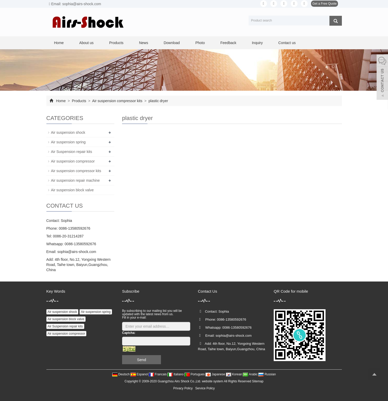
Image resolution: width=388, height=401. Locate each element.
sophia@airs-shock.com (76, 252)
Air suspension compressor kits (117, 101)
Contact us (287, 43)
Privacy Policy (183, 388)
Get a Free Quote (324, 3)
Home (59, 43)
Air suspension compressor (73, 161)
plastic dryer (157, 101)
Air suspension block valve (72, 190)
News (143, 43)
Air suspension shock (68, 132)
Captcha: (128, 333)
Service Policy (205, 388)
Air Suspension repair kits (71, 152)
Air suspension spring (68, 142)
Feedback (228, 43)
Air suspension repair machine (75, 180)
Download (172, 43)
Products (116, 43)
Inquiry (257, 43)
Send (141, 359)
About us (86, 43)
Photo (200, 43)
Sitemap (257, 381)
